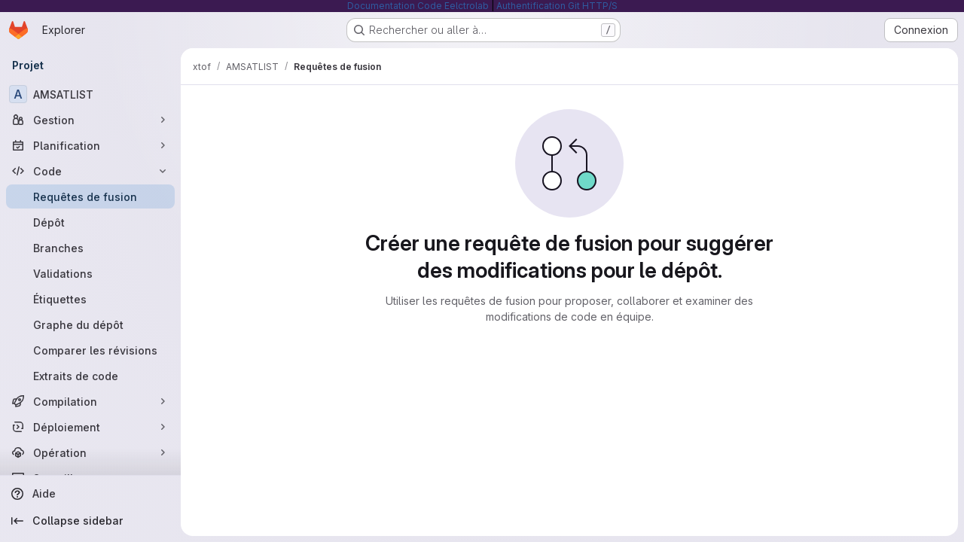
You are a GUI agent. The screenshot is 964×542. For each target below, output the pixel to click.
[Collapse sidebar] (90, 521)
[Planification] (90, 145)
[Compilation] (90, 401)
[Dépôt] (90, 222)
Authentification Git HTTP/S (557, 5)
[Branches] (90, 248)
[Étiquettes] (90, 299)
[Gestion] (90, 120)
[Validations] (90, 273)
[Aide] (90, 494)
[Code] (90, 171)
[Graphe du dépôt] (90, 324)
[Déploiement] (90, 427)
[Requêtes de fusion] (90, 196)
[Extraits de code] (90, 376)
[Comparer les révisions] (90, 350)
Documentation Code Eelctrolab (418, 5)
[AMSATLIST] (90, 94)
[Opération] (90, 452)
